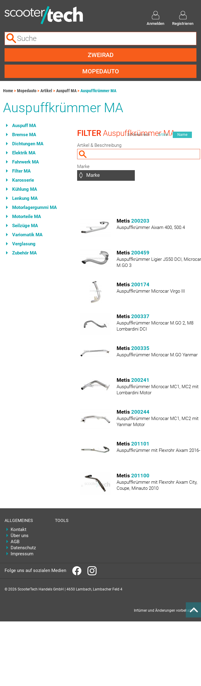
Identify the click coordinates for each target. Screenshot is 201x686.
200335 (140, 348)
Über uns (20, 535)
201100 (140, 475)
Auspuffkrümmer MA (98, 90)
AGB (15, 541)
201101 (140, 444)
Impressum (22, 554)
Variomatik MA (27, 234)
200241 (140, 380)
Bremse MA (24, 134)
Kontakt (18, 529)
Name (182, 135)
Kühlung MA (24, 189)
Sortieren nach (138, 135)
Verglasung (24, 244)
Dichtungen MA (27, 143)
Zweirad (101, 55)
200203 (140, 221)
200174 (140, 284)
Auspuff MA (66, 90)
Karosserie (23, 180)
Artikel (46, 90)
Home (8, 90)
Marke (83, 166)
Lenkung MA (25, 198)
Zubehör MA (24, 253)
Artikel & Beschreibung (99, 145)
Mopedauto (100, 71)
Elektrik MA (24, 153)
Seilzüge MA (25, 225)
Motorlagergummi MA (34, 207)
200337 (140, 316)
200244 (140, 412)
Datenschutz (23, 547)
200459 (140, 253)
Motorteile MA (26, 216)
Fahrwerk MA (25, 162)
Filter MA (21, 171)
